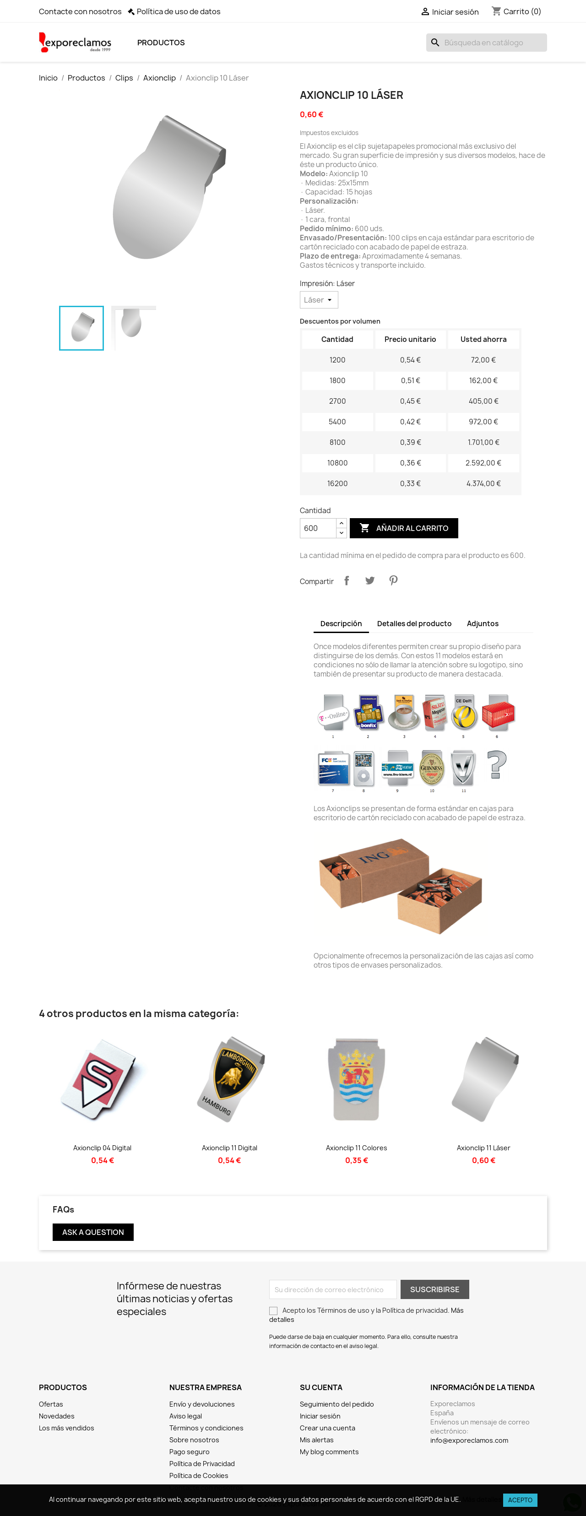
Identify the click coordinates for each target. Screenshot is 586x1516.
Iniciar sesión (320, 1416)
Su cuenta (321, 1387)
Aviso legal (185, 1416)
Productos (161, 43)
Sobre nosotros (194, 1439)
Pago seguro (189, 1451)
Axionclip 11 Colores (356, 1147)
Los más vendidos (66, 1428)
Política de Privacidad (202, 1463)
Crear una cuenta (327, 1428)
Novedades (57, 1416)
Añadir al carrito (404, 528)
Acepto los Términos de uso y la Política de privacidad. (366, 1315)
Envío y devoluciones (202, 1404)
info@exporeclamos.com (469, 1440)
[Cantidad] (318, 528)
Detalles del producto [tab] (414, 623)
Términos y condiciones (206, 1428)
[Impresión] (319, 300)
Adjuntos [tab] (483, 623)
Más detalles (482, 1499)
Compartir (346, 580)
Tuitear (370, 580)
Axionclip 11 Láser (483, 1147)
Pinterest (393, 580)
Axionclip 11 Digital (229, 1147)
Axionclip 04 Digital (102, 1147)
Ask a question (93, 1232)
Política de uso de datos (179, 11)
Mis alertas (317, 1439)
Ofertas (51, 1404)
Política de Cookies (198, 1475)
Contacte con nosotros (80, 11)
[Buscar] (486, 42)
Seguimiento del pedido (337, 1404)
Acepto (520, 1500)
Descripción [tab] (341, 623)
